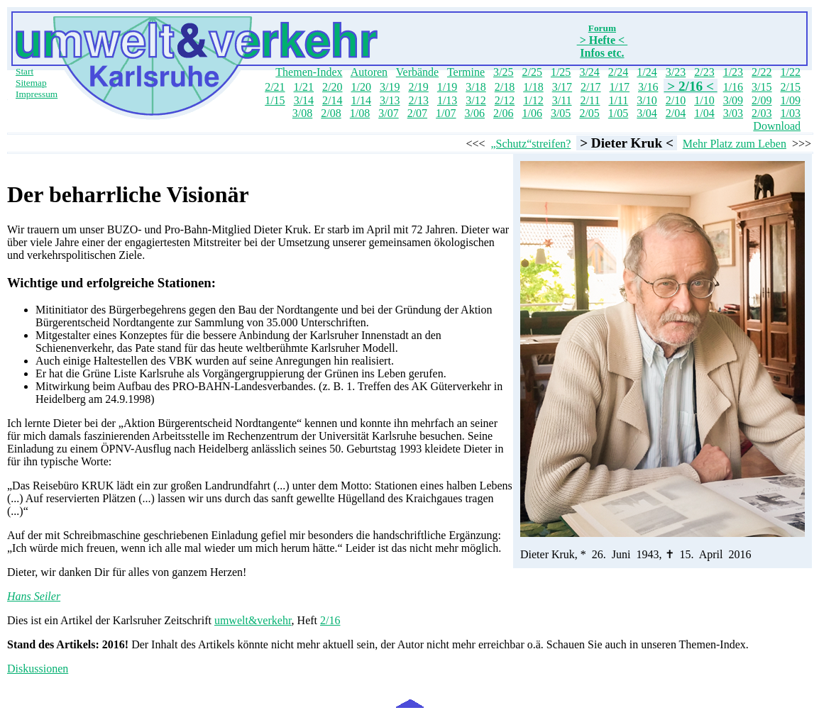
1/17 (620, 87)
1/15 (275, 100)
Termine (466, 72)
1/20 (360, 87)
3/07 (388, 113)
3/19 (390, 87)
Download (777, 126)
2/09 (761, 100)
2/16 (330, 620)
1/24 (646, 72)
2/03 (761, 113)
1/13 (447, 100)
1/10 (704, 100)
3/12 (475, 100)
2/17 (590, 87)
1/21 (304, 87)
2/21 (275, 87)
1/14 (361, 100)
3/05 (561, 113)
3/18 (475, 87)
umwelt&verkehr (253, 620)
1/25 (561, 72)
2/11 (590, 100)
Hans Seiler (33, 596)
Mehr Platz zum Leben (734, 144)
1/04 (704, 113)
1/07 (446, 113)
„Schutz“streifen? (531, 144)
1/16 (733, 87)
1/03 (791, 113)
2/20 (332, 87)
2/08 (331, 113)
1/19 (447, 87)
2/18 (505, 87)
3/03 (733, 113)
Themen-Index (308, 72)
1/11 (618, 100)
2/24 (618, 72)
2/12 (505, 100)
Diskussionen (37, 669)
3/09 (733, 100)
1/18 (533, 87)
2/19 (418, 87)
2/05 (589, 113)
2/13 (418, 100)
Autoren (369, 72)
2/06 (503, 113)
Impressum (36, 94)
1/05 (618, 113)
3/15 (761, 87)
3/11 (562, 100)
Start (24, 71)
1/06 (532, 113)
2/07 (417, 113)
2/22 (761, 72)
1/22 (791, 72)
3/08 (302, 113)
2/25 (532, 72)
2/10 (676, 100)
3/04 (646, 113)
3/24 (589, 72)
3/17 (562, 87)
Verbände (417, 72)
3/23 (676, 72)
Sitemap (31, 82)
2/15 (791, 87)
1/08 (360, 113)
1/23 (733, 72)
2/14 (332, 100)
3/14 (304, 100)
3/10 (646, 100)
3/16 (648, 87)
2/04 (676, 113)
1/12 (533, 100)
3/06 (475, 113)
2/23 (704, 72)
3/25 (503, 72)
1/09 (791, 100)
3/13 (390, 100)
